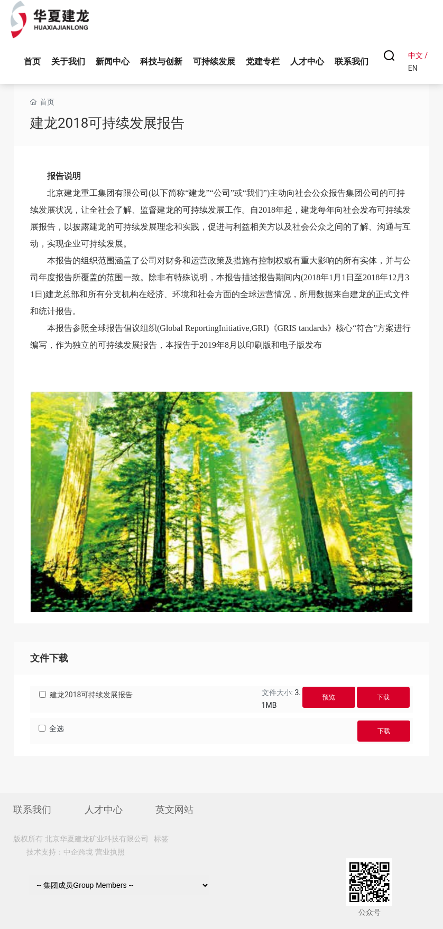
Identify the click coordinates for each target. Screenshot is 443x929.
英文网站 (174, 809)
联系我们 (32, 809)
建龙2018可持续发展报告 (91, 694)
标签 (161, 839)
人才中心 (104, 809)
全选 (56, 728)
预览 (328, 697)
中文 (415, 55)
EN (413, 68)
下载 (383, 697)
